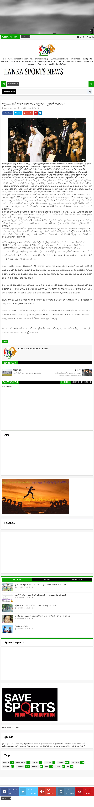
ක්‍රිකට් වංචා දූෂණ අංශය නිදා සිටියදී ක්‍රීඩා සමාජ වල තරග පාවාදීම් (40, 584)
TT (68, 767)
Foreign (6, 767)
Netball (35, 767)
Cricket (61, 762)
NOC (46, 767)
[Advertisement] (47, 17)
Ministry (20, 767)
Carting (48, 762)
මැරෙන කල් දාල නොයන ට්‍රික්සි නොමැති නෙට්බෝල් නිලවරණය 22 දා (43, 616)
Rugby (58, 767)
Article (6, 762)
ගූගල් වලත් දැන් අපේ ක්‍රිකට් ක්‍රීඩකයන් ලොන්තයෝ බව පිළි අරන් (40, 595)
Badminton (20, 762)
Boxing (35, 762)
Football (75, 762)
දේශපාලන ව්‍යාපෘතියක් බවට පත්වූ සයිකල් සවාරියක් (35, 605)
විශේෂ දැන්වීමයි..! (22, 626)
